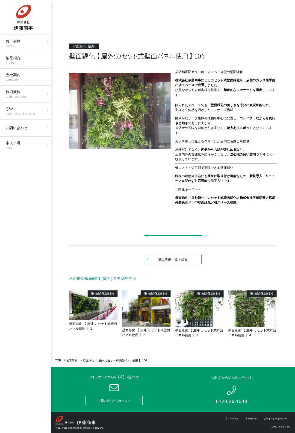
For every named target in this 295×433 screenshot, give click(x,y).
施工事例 (13, 42)
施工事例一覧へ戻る (172, 259)
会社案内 (13, 76)
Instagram (251, 418)
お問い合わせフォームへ (114, 400)
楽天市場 (13, 144)
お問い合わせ (16, 128)
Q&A (20, 110)
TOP (58, 360)
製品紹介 (13, 59)
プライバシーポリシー (275, 418)
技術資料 (16, 93)
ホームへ (234, 418)
